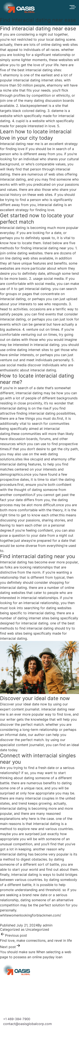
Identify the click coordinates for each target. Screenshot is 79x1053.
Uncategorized (37, 929)
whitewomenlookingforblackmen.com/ (30, 915)
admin (47, 925)
